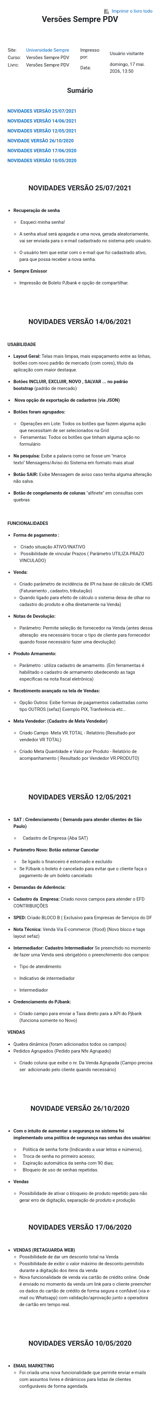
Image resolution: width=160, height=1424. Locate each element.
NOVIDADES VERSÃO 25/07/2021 (41, 111)
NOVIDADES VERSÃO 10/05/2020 (41, 160)
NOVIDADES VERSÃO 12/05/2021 (41, 131)
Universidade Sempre (47, 50)
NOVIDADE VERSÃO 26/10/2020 (40, 141)
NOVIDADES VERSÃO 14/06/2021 (41, 121)
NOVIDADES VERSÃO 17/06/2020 (41, 151)
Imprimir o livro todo (128, 11)
